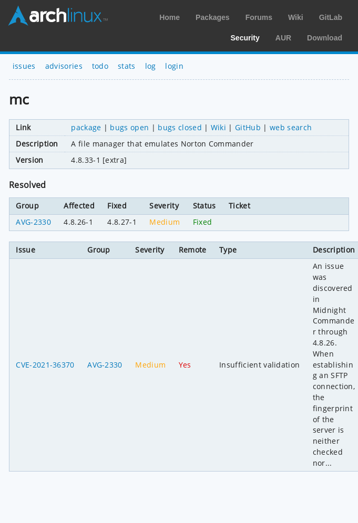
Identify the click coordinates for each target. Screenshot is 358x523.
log (150, 66)
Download (324, 38)
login (174, 66)
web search (291, 127)
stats (127, 66)
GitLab (330, 17)
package (86, 127)
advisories (64, 66)
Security (245, 38)
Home (169, 17)
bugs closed (180, 127)
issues (24, 66)
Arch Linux (58, 15)
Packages (213, 17)
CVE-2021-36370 (45, 365)
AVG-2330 (33, 222)
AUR (283, 38)
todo (100, 66)
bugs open (129, 127)
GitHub (248, 127)
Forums (259, 17)
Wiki (295, 17)
